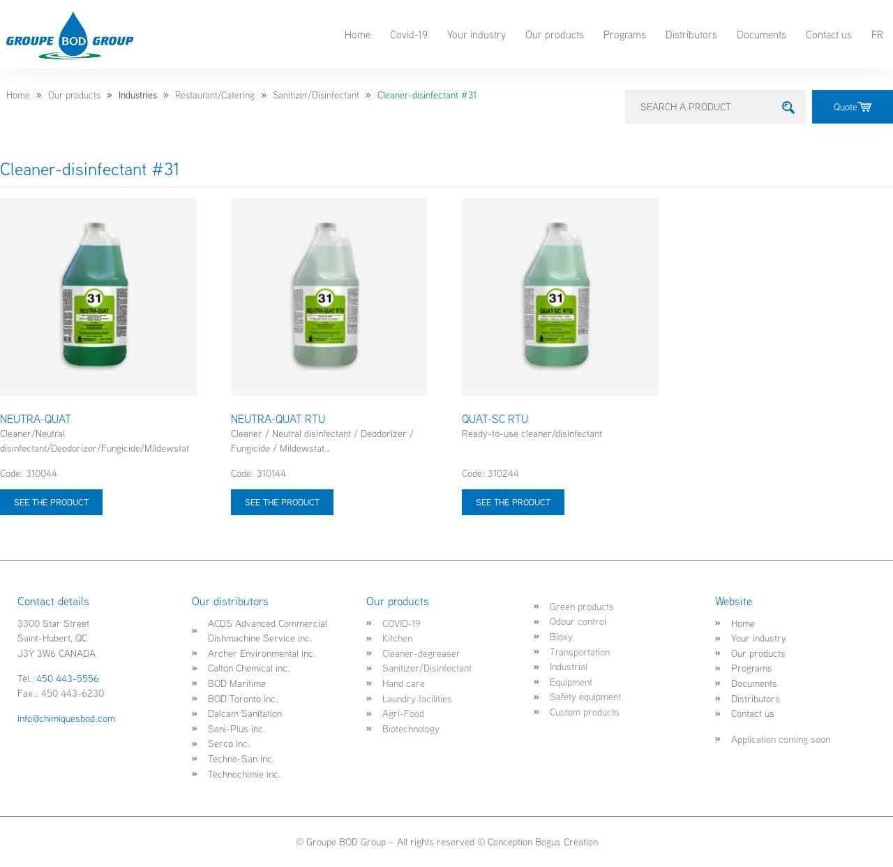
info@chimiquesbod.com (66, 718)
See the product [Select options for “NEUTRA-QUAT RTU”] (282, 501)
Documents (761, 34)
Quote (852, 106)
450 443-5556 (67, 678)
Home (357, 34)
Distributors (691, 34)
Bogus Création (566, 841)
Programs (624, 34)
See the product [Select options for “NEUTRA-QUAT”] (51, 501)
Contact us (829, 34)
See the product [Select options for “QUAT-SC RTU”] (513, 501)
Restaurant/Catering (215, 95)
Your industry (476, 34)
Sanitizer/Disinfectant (316, 95)
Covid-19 (409, 34)
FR (877, 34)
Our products (554, 34)
